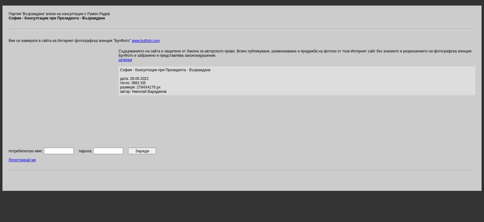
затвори (125, 60)
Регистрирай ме (22, 160)
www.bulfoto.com (146, 41)
